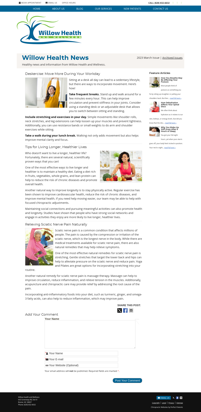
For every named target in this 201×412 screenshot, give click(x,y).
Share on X (119, 310)
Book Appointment (30, 2)
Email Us (51, 2)
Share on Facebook (125, 310)
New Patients (132, 8)
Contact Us (160, 8)
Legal (164, 403)
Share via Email (131, 310)
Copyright (156, 403)
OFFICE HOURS (69, 2)
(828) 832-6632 (162, 2)
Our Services (103, 8)
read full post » (175, 98)
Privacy (171, 403)
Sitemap (179, 403)
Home (36, 8)
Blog (79, 8)
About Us (58, 8)
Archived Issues (172, 58)
